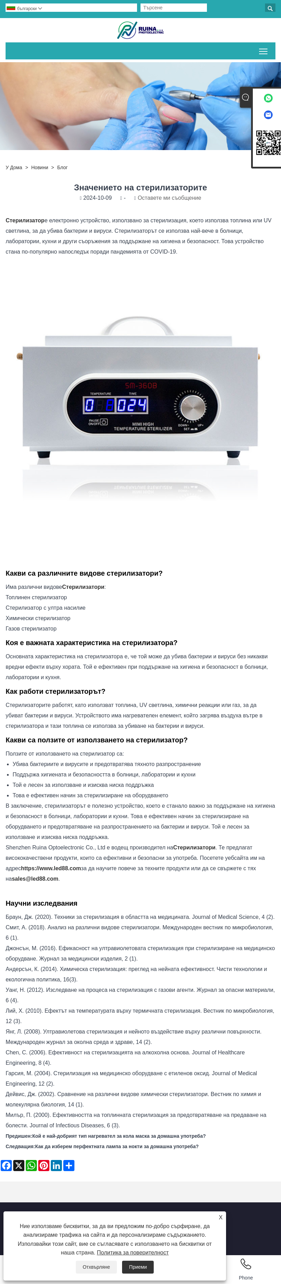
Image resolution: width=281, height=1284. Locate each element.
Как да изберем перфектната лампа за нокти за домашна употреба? (117, 1146)
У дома (14, 167)
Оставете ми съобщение (169, 198)
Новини (39, 167)
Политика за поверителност (133, 1253)
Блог (62, 167)
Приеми (138, 1267)
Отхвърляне (96, 1267)
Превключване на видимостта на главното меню (263, 50)
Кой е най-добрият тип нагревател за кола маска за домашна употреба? (119, 1136)
